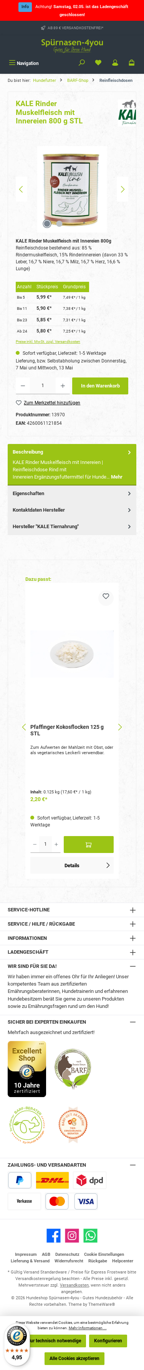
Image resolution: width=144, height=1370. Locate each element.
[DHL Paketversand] (52, 1180)
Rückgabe (97, 1261)
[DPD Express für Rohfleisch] (89, 1180)
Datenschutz (67, 1254)
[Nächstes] (122, 189)
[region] (72, 189)
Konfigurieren (108, 1340)
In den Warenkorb (100, 386)
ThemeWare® (101, 1304)
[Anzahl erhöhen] (63, 385)
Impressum (26, 1254)
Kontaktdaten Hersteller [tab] (72, 510)
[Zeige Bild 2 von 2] (59, 224)
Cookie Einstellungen (104, 1254)
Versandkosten (74, 1285)
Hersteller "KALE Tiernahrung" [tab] (72, 526)
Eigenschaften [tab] (72, 493)
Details (88, 864)
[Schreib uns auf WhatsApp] (90, 1235)
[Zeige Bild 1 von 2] (47, 224)
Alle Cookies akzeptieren (74, 1358)
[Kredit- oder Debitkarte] (71, 1201)
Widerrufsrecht (69, 1261)
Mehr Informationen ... (88, 1328)
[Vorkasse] (24, 1201)
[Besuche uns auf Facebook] (53, 1235)
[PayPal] (20, 1180)
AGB (46, 1254)
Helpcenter (122, 1261)
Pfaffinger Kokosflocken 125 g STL (67, 730)
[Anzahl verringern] (23, 385)
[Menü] (24, 63)
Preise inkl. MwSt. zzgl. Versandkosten (48, 341)
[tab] (72, 464)
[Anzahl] (43, 385)
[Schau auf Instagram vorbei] (72, 1235)
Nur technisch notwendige (54, 1340)
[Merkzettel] (98, 63)
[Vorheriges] (21, 189)
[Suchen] (81, 63)
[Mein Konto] (115, 63)
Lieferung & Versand (30, 1261)
